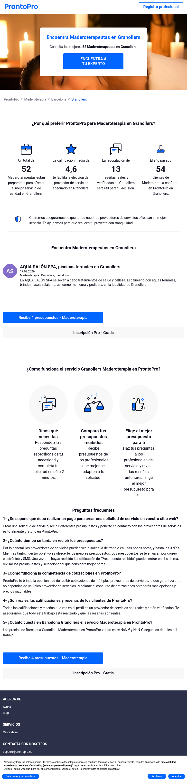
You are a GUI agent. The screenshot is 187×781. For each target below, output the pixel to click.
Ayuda (7, 707)
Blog (6, 713)
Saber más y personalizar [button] (20, 776)
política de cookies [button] (112, 765)
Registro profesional (161, 6)
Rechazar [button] (156, 776)
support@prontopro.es (17, 751)
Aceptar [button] (176, 776)
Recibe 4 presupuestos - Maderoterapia (53, 317)
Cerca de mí (11, 732)
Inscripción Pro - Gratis (93, 332)
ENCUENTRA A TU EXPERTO (93, 61)
